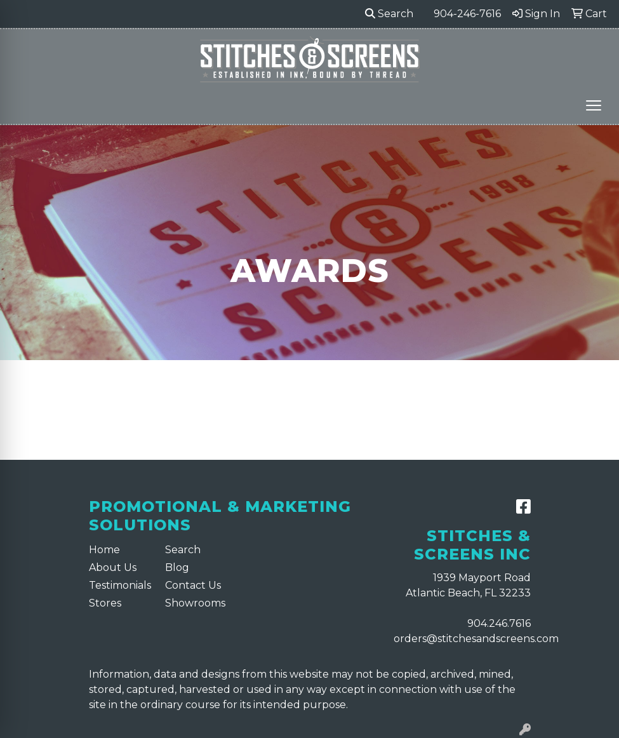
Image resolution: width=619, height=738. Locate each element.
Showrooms (195, 603)
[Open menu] (593, 105)
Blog (177, 567)
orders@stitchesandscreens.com (476, 639)
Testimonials (119, 585)
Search (389, 14)
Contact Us (193, 585)
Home (104, 550)
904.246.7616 (499, 623)
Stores (105, 603)
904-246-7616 (467, 14)
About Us (112, 567)
